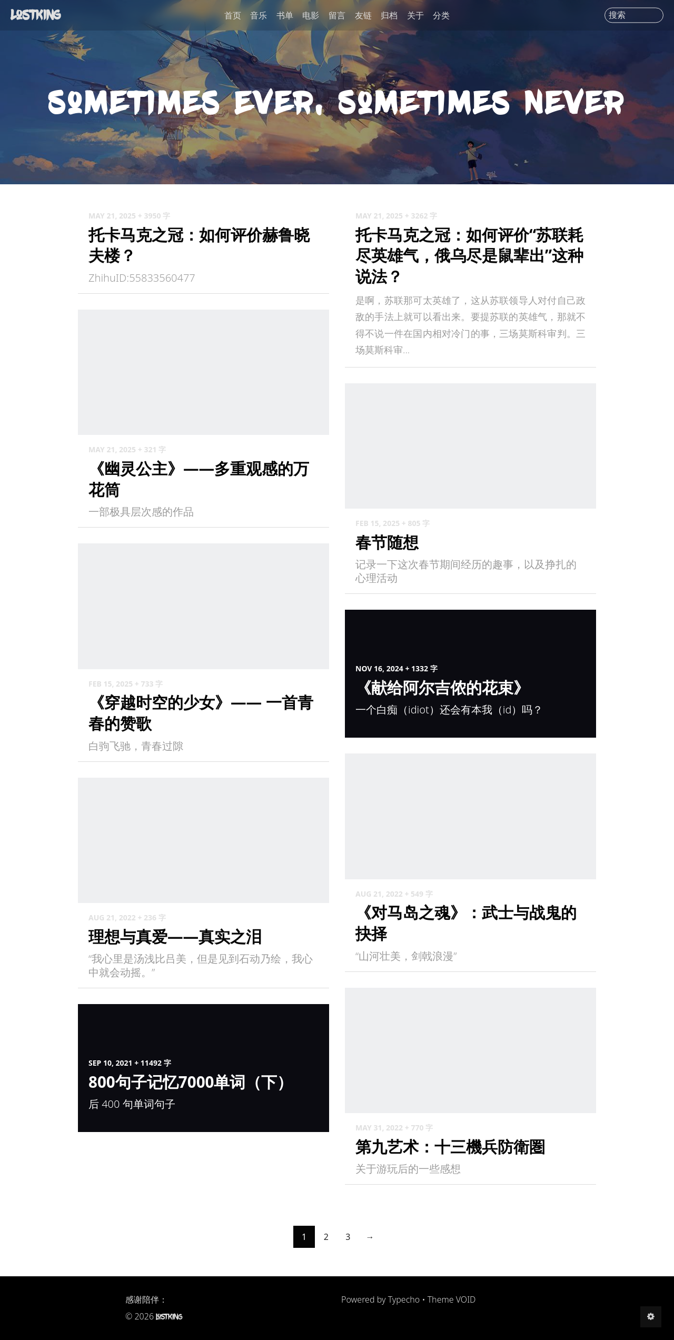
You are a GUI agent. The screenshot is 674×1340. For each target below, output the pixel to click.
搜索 (617, 15)
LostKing (37, 15)
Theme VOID (452, 1299)
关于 (415, 15)
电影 (310, 15)
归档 (389, 15)
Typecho (404, 1299)
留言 (337, 15)
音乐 (258, 15)
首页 (232, 15)
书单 (284, 15)
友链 (363, 15)
